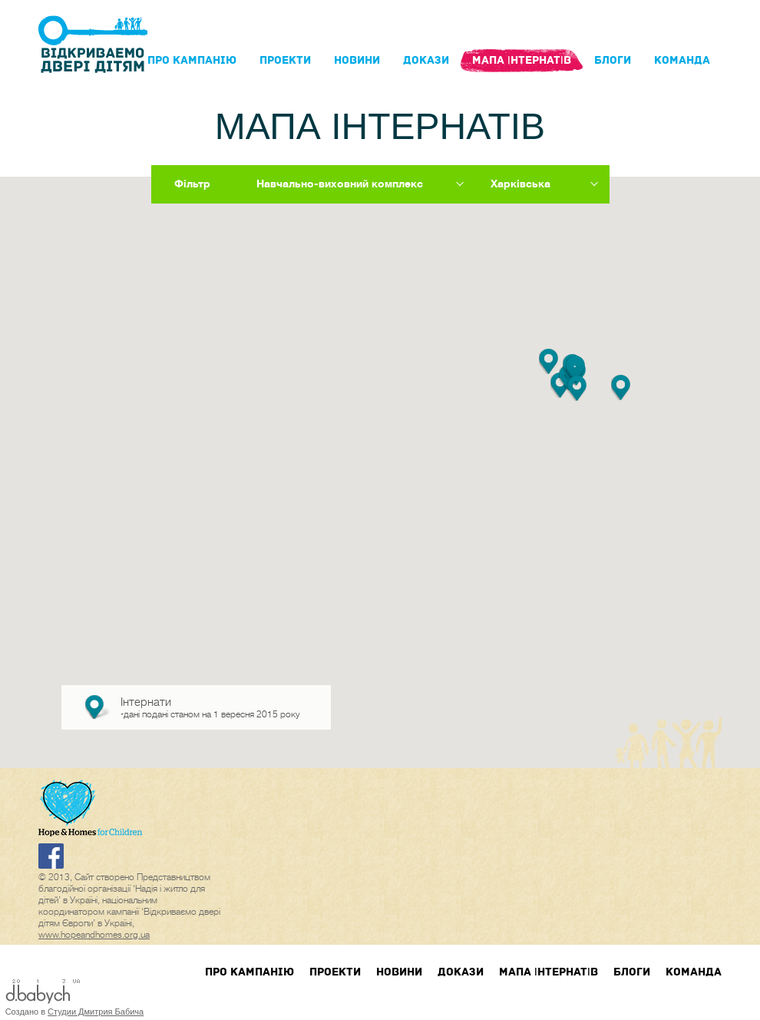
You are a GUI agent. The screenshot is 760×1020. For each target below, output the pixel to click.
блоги (612, 60)
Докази (426, 60)
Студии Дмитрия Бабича (96, 1011)
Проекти (285, 60)
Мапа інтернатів (521, 60)
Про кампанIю (191, 60)
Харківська (520, 183)
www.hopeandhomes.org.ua (94, 934)
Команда (682, 60)
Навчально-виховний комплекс (339, 183)
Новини (357, 60)
